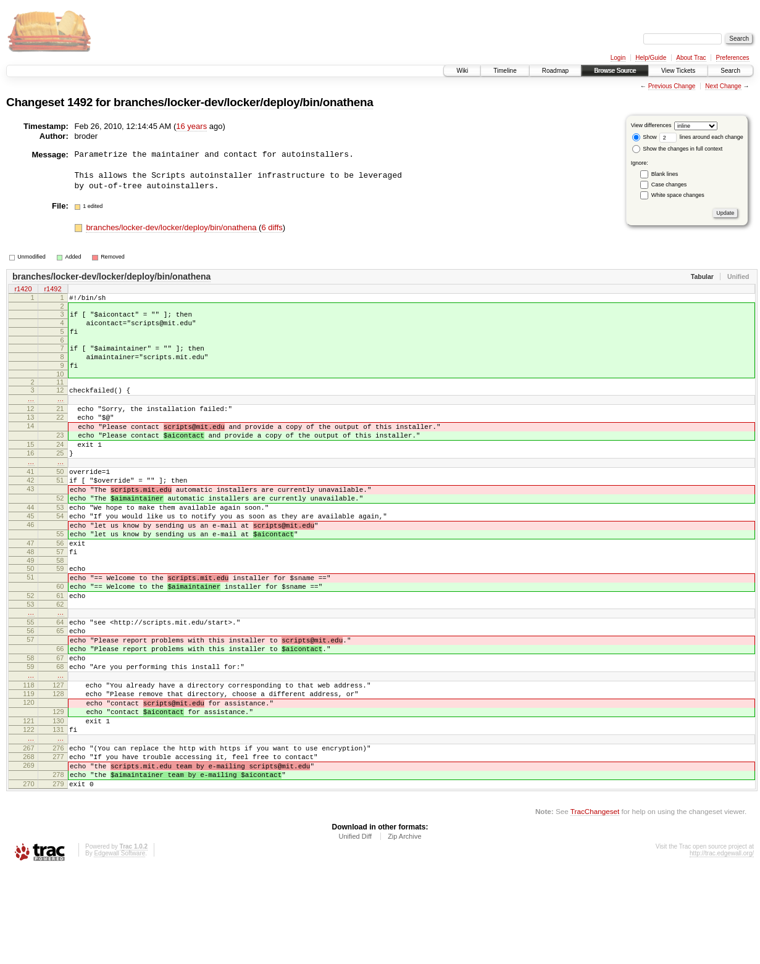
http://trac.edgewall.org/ (722, 947)
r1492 (52, 289)
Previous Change (672, 86)
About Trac (691, 57)
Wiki (462, 70)
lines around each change (701, 137)
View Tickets (678, 70)
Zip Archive (404, 930)
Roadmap (555, 70)
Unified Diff (355, 930)
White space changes (677, 195)
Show (644, 137)
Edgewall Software (119, 947)
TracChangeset (594, 906)
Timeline (504, 70)
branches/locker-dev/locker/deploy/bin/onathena (243, 102)
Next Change (723, 86)
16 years (191, 126)
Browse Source (615, 70)
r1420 (22, 289)
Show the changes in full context (677, 149)
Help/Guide (650, 57)
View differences (651, 125)
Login (618, 57)
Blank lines (665, 174)
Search (730, 70)
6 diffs (271, 227)
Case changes (669, 184)
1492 (80, 102)
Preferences (733, 57)
